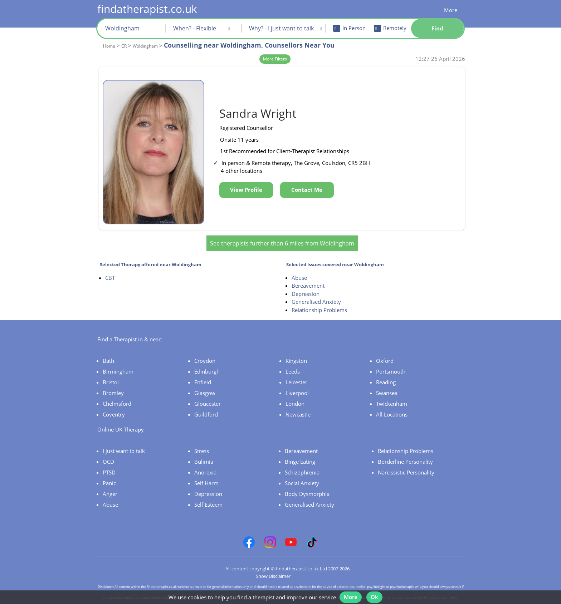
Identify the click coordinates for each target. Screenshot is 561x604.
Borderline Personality (405, 450)
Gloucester (207, 392)
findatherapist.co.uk (147, 8)
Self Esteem (208, 493)
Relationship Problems (319, 299)
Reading (386, 371)
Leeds (293, 360)
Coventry (114, 403)
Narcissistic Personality (406, 461)
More (450, 10)
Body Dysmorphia (307, 483)
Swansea (386, 382)
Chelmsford (117, 392)
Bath (108, 350)
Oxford (385, 350)
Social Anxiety (302, 472)
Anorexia (205, 461)
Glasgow (204, 382)
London (295, 392)
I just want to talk (124, 440)
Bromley (113, 382)
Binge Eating (300, 450)
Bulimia (203, 450)
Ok (377, 592)
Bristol (111, 371)
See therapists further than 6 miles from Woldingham (282, 233)
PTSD (109, 461)
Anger (110, 483)
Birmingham (118, 360)
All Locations (392, 403)
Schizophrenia (302, 461)
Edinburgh (207, 360)
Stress (201, 440)
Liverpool (297, 382)
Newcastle (298, 403)
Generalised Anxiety (316, 291)
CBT (110, 267)
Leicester (296, 371)
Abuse (299, 267)
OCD (108, 450)
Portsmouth (390, 360)
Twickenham (391, 392)
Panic (109, 472)
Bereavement (308, 275)
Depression (305, 283)
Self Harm (206, 472)
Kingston (296, 350)
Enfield (202, 371)
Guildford (206, 403)
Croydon (204, 350)
